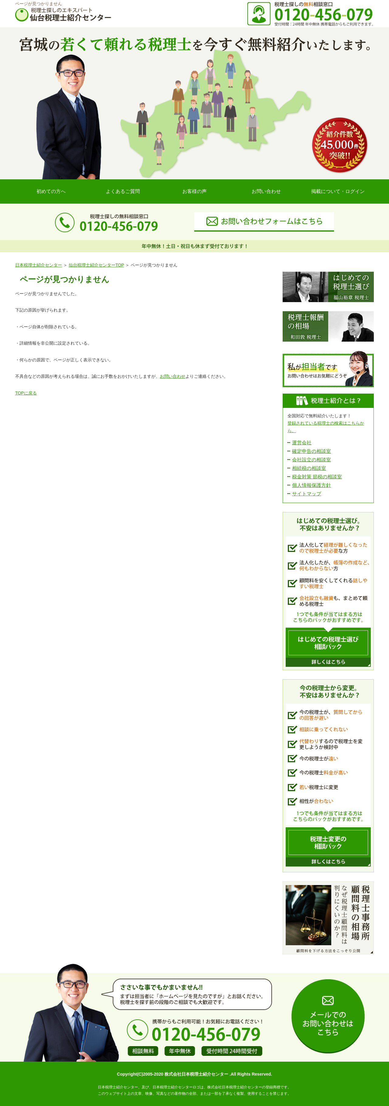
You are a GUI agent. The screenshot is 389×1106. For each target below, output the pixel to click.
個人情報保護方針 (311, 485)
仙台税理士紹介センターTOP (96, 265)
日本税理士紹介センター (38, 265)
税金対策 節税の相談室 (317, 476)
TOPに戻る (26, 393)
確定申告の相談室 (311, 451)
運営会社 (302, 442)
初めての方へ (51, 191)
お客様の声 (194, 191)
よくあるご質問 (123, 191)
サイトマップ (306, 493)
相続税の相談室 (309, 468)
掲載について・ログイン (338, 191)
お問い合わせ (266, 191)
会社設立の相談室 (311, 459)
